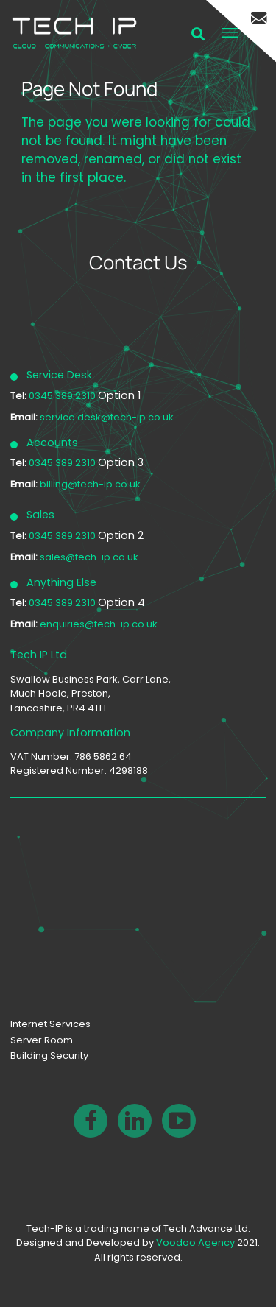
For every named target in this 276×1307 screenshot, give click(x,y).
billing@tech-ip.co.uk (90, 484)
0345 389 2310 (63, 396)
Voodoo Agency (195, 1243)
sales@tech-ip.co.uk (89, 557)
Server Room (41, 1040)
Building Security (49, 1056)
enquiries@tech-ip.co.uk (99, 624)
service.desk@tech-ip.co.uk (107, 417)
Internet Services (50, 1024)
